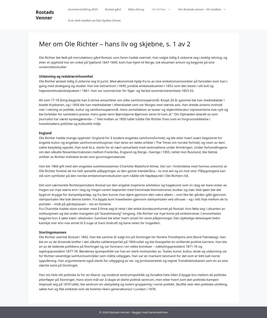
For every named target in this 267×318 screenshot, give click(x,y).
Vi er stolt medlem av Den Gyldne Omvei (94, 20)
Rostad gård (113, 9)
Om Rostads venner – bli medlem (204, 9)
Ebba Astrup (136, 9)
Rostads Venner (45, 15)
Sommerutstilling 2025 (83, 9)
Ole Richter (163, 9)
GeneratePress (158, 312)
